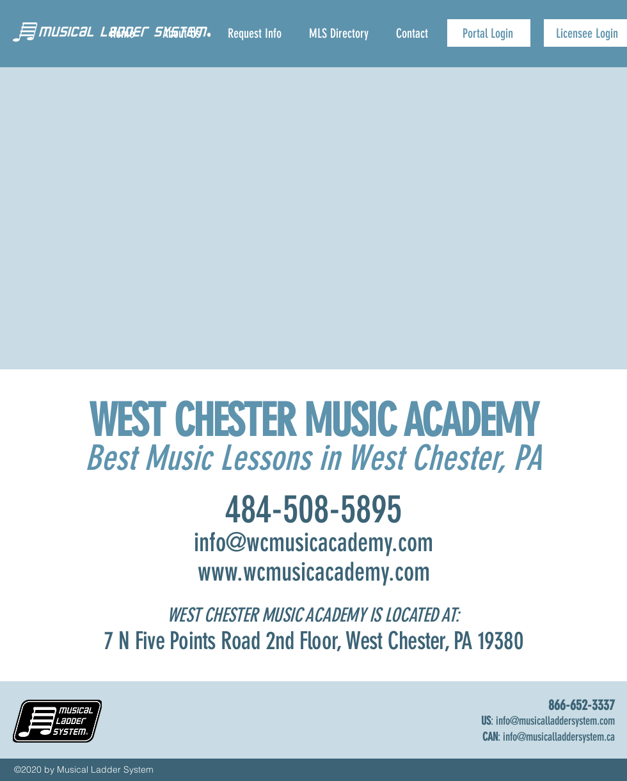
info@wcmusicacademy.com (313, 542)
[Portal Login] (488, 33)
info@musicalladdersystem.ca (559, 737)
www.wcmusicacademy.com (314, 572)
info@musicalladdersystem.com (555, 721)
